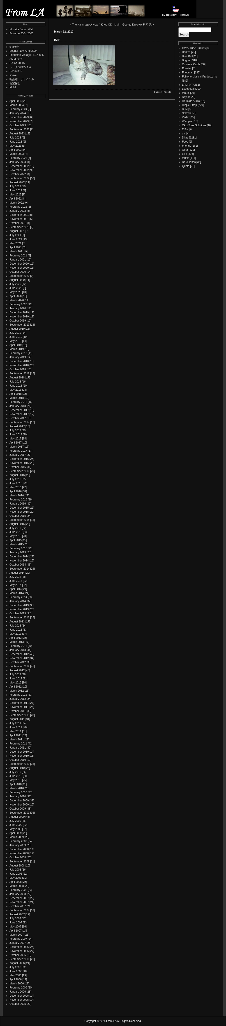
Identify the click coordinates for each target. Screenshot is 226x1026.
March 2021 (16, 251)
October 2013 (17, 613)
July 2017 (15, 430)
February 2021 (18, 255)
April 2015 (15, 540)
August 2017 (17, 426)
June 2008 (15, 873)
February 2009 (18, 841)
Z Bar (185, 129)
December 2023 (19, 117)
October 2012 (17, 662)
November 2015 (19, 511)
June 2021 (15, 239)
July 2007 (15, 918)
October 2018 (17, 369)
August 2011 (17, 719)
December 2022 (19, 166)
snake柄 (14, 46)
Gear (185, 149)
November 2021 (19, 219)
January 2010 (17, 796)
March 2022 (16, 202)
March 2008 (16, 885)
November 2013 (19, 609)
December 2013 (19, 605)
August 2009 (17, 816)
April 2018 (15, 393)
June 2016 (15, 483)
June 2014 (15, 580)
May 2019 (15, 341)
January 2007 (17, 942)
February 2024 (18, 109)
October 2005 (17, 1003)
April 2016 (15, 491)
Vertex (186, 117)
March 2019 (16, 349)
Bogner (186, 60)
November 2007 (19, 902)
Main (117, 24)
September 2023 (19, 129)
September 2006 (19, 959)
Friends (167, 92)
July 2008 (15, 869)
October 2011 (17, 711)
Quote (185, 166)
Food (185, 141)
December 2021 (19, 214)
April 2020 (15, 296)
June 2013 (15, 629)
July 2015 (15, 528)
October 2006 (17, 955)
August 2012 (17, 670)
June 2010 (15, 776)
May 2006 (15, 975)
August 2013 (17, 621)
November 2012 (19, 658)
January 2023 (17, 162)
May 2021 (15, 243)
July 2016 (15, 479)
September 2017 (19, 422)
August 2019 (17, 328)
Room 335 (15, 71)
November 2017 (19, 414)
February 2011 (18, 743)
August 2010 (17, 768)
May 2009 (15, 829)
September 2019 (19, 324)
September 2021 (19, 227)
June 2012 (15, 678)
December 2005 (19, 995)
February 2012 (18, 694)
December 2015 (19, 507)
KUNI (12, 87)
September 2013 (19, 617)
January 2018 (17, 406)
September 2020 (19, 275)
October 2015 (17, 515)
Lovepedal (188, 88)
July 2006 (15, 967)
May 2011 (15, 731)
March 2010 (16, 788)
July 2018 (15, 381)
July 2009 (15, 820)
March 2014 (16, 593)
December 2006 (19, 947)
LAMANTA (188, 84)
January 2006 (17, 991)
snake (13, 75)
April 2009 (15, 833)
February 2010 (18, 792)
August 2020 (17, 280)
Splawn (186, 113)
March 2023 (16, 153)
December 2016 (19, 458)
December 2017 (19, 410)
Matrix (185, 92)
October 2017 (17, 418)
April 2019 (15, 345)
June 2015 (15, 532)
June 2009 (15, 824)
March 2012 (16, 690)
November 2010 (19, 755)
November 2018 (19, 365)
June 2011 (15, 727)
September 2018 (19, 373)
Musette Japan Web (21, 29)
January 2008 (17, 894)
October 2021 (17, 223)
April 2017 (15, 442)
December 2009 (19, 800)
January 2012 (17, 698)
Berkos (186, 52)
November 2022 (19, 170)
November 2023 (19, 121)
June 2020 (15, 288)
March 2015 (16, 544)
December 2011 (19, 702)
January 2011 (17, 747)
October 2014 (17, 564)
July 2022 (15, 186)
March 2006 (16, 983)
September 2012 (19, 666)
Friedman (188, 72)
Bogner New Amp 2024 (23, 50)
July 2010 (15, 772)
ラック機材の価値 (20, 67)
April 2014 (15, 589)
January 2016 (17, 503)
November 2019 (19, 316)
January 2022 (17, 210)
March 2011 (16, 739)
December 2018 (19, 361)
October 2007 (17, 906)
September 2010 (19, 763)
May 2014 (15, 585)
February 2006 (18, 987)
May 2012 (15, 682)
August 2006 (17, 963)
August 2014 (17, 572)
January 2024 (17, 113)
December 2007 (19, 898)
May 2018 (15, 389)
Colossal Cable (191, 64)
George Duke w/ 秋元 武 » (138, 24)
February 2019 (18, 353)
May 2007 (15, 926)
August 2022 (17, 182)
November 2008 (19, 853)
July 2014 (15, 576)
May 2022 (15, 194)
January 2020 (17, 308)
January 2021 (17, 259)
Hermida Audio (191, 101)
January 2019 (17, 357)
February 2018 (18, 402)
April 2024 (15, 101)
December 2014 (19, 556)
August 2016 (17, 475)
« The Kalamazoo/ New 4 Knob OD (91, 24)
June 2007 (15, 922)
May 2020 (15, 292)
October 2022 (17, 174)
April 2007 (15, 930)
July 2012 (15, 674)
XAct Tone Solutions (194, 125)
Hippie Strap (189, 105)
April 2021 (15, 247)
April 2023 (15, 149)
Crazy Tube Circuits (194, 48)
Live (184, 153)
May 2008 (15, 877)
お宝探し (14, 83)
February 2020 (18, 304)
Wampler (187, 121)
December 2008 (19, 849)
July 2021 (15, 235)
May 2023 (15, 145)
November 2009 (19, 804)
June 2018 (15, 385)
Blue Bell (187, 56)
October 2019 (17, 320)
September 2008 (19, 861)
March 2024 (16, 105)
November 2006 (19, 951)
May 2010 (15, 780)
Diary (185, 137)
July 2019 (15, 332)
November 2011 (19, 707)
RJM (185, 109)
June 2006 (15, 971)
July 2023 (15, 137)
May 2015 (15, 536)
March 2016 (16, 495)
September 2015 (19, 519)
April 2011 (15, 735)
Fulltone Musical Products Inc (199, 76)
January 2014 (17, 601)
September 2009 (19, 812)
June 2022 (15, 190)
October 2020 (17, 271)
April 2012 (15, 686)
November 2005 (19, 999)
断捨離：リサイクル (21, 79)
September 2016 (19, 471)
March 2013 (16, 641)
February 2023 (18, 158)
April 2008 (15, 881)
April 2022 (15, 198)
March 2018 (16, 397)
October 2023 (17, 125)
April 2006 (15, 979)
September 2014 (19, 568)
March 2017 (16, 446)
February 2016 (18, 499)
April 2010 (15, 784)
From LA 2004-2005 (21, 33)
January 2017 (17, 454)
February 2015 (18, 548)
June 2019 (15, 336)
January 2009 (17, 845)
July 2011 (15, 723)
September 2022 (19, 178)
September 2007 (19, 910)
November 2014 (19, 560)
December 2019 (19, 312)
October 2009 (17, 808)
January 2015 (17, 552)
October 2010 (17, 759)
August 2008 (17, 865)
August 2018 (17, 377)
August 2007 (17, 914)
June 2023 (15, 141)
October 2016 (17, 467)
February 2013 (18, 646)
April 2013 (15, 637)
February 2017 (18, 450)
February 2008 (18, 890)
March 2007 (16, 934)
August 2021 (17, 231)
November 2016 (19, 463)
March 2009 (16, 837)
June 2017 (15, 434)
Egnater (186, 68)
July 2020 (15, 284)
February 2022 (18, 206)
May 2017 (15, 438)
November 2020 (19, 267)
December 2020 (19, 263)
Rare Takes (189, 162)
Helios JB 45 (17, 63)
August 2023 (17, 133)
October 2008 (17, 857)
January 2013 (17, 650)
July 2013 (15, 625)
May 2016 (15, 487)
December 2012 (19, 654)
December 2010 (19, 751)
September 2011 (19, 715)
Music (185, 158)
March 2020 (16, 300)
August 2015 (17, 524)
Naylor (186, 97)
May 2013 (15, 633)
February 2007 (18, 938)
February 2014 (18, 597)
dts (184, 133)
